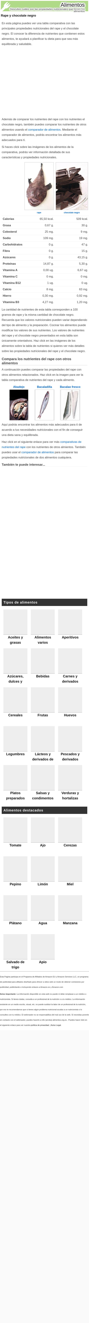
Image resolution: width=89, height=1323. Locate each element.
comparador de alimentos (44, 129)
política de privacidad (40, 1025)
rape (39, 212)
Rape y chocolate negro (18, 15)
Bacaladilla (44, 387)
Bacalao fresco (70, 387)
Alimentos (73, 5)
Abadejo (19, 387)
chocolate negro (72, 212)
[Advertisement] (44, 565)
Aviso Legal (56, 1025)
